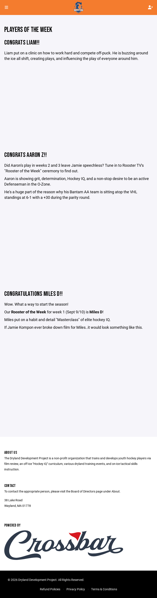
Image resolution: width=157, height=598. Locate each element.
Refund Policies (50, 589)
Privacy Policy (75, 589)
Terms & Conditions (104, 589)
